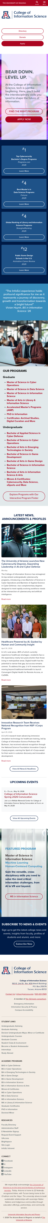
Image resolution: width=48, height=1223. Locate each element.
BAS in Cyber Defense (10, 1065)
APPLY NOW (24, 119)
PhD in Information (9, 1109)
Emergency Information (24, 1004)
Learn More (24, 171)
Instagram (8, 1167)
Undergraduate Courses (11, 1036)
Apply (22, 43)
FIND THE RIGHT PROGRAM (24, 111)
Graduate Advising (9, 1029)
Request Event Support (11, 1135)
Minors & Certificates (10, 1089)
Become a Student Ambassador (14, 1046)
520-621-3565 (41, 994)
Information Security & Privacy (24, 1007)
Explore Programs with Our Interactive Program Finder (24, 496)
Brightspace (6, 1141)
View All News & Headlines (24, 769)
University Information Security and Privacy (24, 1214)
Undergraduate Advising (11, 1026)
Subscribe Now (24, 944)
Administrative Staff (9, 1128)
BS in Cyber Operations (11, 1069)
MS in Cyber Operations (11, 1092)
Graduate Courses (9, 1039)
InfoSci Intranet (7, 1148)
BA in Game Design (9, 1075)
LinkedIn (7, 1171)
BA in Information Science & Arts (15, 1086)
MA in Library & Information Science (16, 1102)
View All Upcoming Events (24, 818)
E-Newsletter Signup (10, 1131)
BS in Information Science (12, 1082)
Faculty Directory (8, 1125)
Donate (22, 37)
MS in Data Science (9, 1096)
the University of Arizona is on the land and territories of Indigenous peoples (24, 1188)
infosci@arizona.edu (24, 994)
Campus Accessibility (24, 1010)
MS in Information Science (24, 896)
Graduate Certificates (10, 1106)
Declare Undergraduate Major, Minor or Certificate (22, 1033)
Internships (6, 1049)
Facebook (8, 1161)
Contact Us (10, 994)
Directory (22, 31)
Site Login (5, 1145)
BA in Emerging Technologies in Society (18, 1072)
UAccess (5, 1138)
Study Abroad (7, 1053)
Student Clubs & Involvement (13, 1043)
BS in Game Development (12, 1079)
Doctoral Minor (7, 1113)
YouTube (7, 1174)
